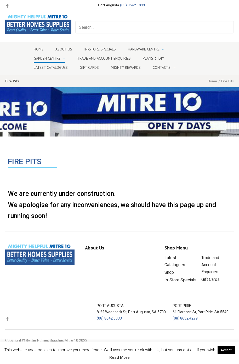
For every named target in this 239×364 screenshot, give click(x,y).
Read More (119, 357)
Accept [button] (226, 350)
